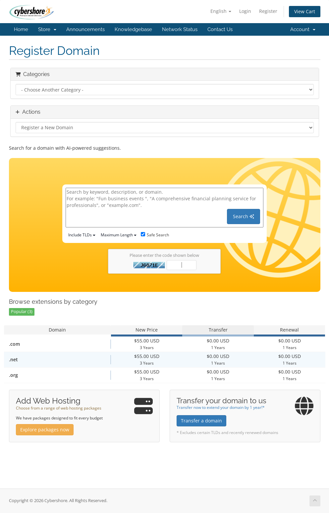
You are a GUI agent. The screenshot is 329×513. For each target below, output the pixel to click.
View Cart (304, 11)
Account (302, 29)
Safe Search (155, 235)
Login (245, 11)
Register (268, 11)
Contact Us (220, 29)
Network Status (179, 29)
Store (47, 29)
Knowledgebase (133, 29)
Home (21, 29)
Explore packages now (44, 429)
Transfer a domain (201, 420)
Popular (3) (21, 311)
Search (243, 216)
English (220, 11)
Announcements (85, 29)
